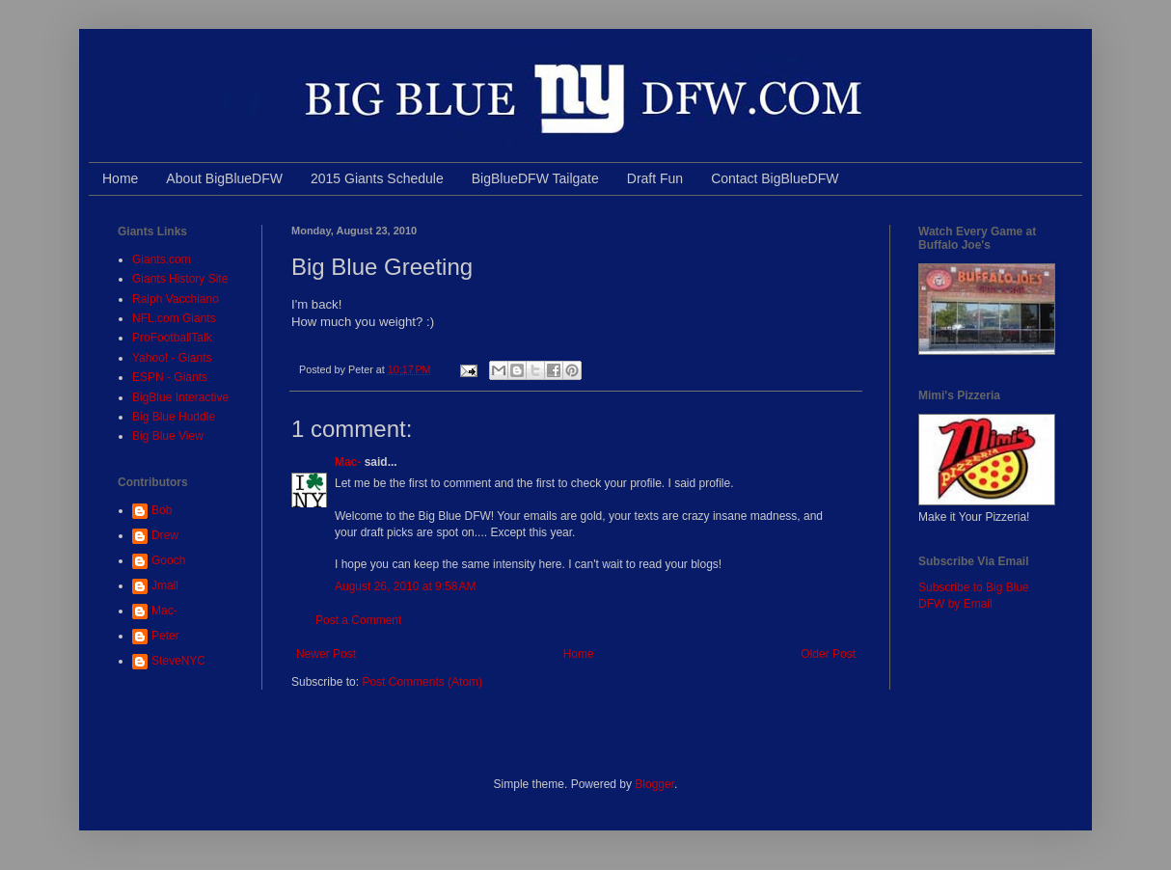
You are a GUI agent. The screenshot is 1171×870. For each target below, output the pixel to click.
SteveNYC (178, 660)
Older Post (828, 654)
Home (120, 178)
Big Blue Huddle (173, 416)
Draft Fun (655, 178)
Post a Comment (358, 620)
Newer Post (326, 654)
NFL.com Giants (174, 318)
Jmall (164, 585)
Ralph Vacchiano (175, 299)
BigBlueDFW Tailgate (535, 178)
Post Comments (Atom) (422, 682)
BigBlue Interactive (180, 397)
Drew (164, 535)
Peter (165, 635)
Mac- (348, 462)
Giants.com (161, 259)
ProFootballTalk (172, 337)
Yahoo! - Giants (172, 358)
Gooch (168, 560)
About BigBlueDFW (224, 178)
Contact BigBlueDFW (774, 178)
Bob (161, 510)
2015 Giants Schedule (377, 178)
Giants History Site (180, 278)
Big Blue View (168, 436)
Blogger (654, 784)
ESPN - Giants (169, 377)
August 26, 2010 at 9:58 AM (405, 586)
